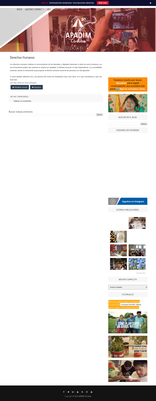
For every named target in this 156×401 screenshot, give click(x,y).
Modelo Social (21, 87)
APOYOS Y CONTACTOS (115, 9)
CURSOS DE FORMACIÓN (89, 9)
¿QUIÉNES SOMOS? (33, 9)
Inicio (19, 9)
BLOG (133, 9)
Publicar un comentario (22, 101)
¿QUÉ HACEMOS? (54, 9)
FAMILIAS (71, 9)
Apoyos (37, 87)
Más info (103, 3)
